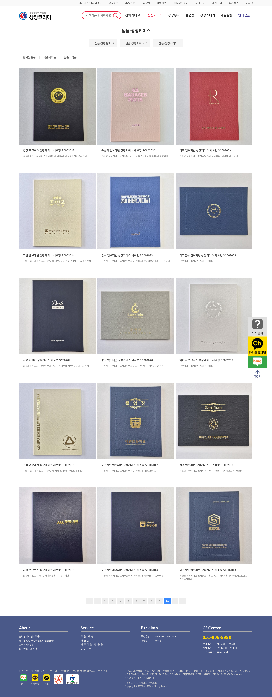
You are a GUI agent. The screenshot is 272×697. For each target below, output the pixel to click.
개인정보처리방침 (39, 670)
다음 (175, 601)
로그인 (146, 3)
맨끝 (182, 601)
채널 (47, 683)
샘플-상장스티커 (168, 43)
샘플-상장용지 (103, 43)
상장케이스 (155, 15)
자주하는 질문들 (92, 644)
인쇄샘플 (244, 15)
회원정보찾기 (180, 3)
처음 (89, 601)
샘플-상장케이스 (134, 43)
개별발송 (226, 15)
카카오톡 (35, 683)
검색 (115, 15)
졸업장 (190, 15)
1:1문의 (86, 648)
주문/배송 (87, 636)
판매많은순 (29, 57)
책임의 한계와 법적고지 (84, 670)
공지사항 (114, 3)
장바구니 (200, 3)
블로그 (249, 3)
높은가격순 (70, 57)
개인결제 (217, 3)
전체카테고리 (134, 15)
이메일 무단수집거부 (60, 670)
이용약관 (23, 670)
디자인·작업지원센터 (90, 3)
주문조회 (130, 3)
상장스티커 (207, 15)
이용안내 (102, 670)
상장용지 (174, 15)
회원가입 (161, 3)
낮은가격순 (49, 57)
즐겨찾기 (234, 3)
